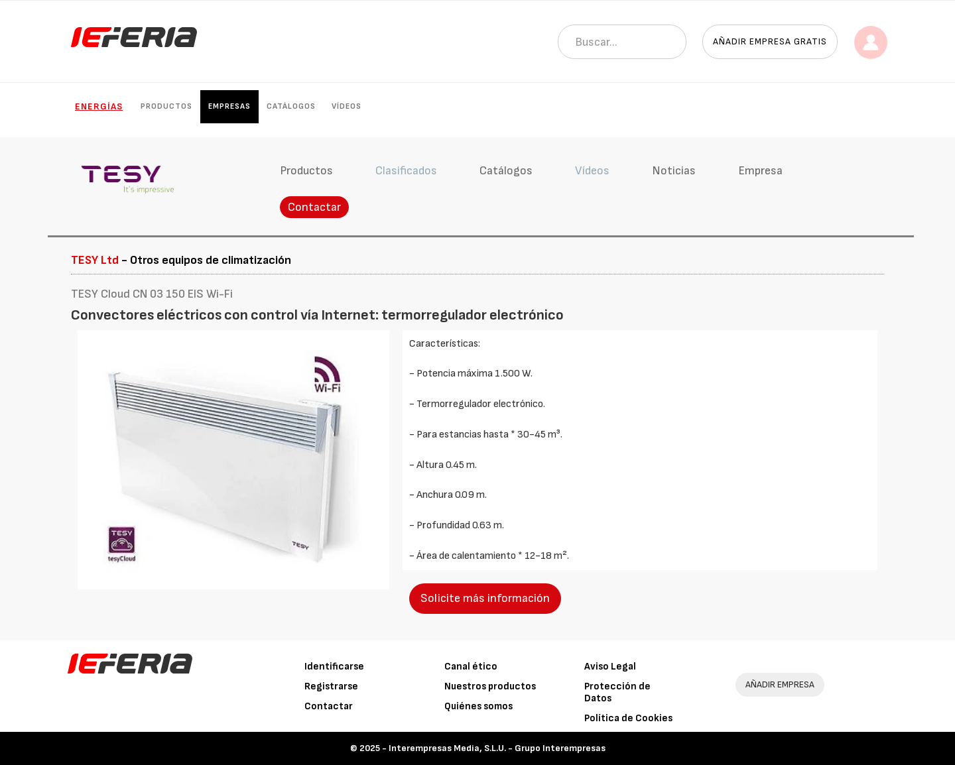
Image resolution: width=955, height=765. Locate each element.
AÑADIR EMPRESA (779, 684)
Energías (99, 106)
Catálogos (291, 106)
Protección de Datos (617, 692)
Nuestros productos (490, 686)
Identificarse (334, 666)
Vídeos (346, 106)
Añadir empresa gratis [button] (770, 41)
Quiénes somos (478, 706)
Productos (166, 106)
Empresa (760, 171)
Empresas (229, 106)
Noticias (674, 171)
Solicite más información (485, 598)
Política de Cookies (628, 718)
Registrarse (331, 686)
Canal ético (470, 666)
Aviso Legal (610, 666)
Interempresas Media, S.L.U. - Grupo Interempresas (497, 748)
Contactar (314, 207)
